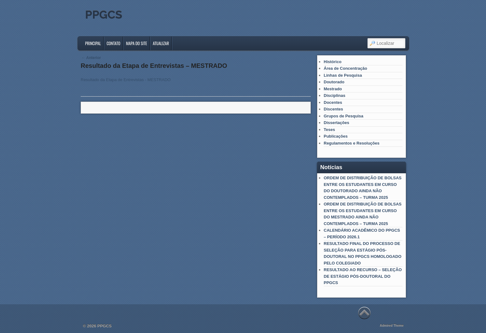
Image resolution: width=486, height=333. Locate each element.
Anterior (91, 58)
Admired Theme (392, 325)
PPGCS (103, 14)
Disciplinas (334, 95)
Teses (329, 129)
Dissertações (336, 122)
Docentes (333, 102)
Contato (113, 43)
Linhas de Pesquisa (343, 75)
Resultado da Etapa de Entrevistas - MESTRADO (126, 79)
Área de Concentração (345, 68)
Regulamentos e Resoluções (351, 143)
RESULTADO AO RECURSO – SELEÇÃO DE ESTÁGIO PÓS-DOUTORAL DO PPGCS (363, 276)
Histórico (332, 61)
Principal (93, 43)
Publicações (336, 136)
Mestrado (333, 88)
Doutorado (334, 82)
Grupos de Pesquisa (343, 116)
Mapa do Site (136, 43)
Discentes (333, 109)
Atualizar (161, 43)
